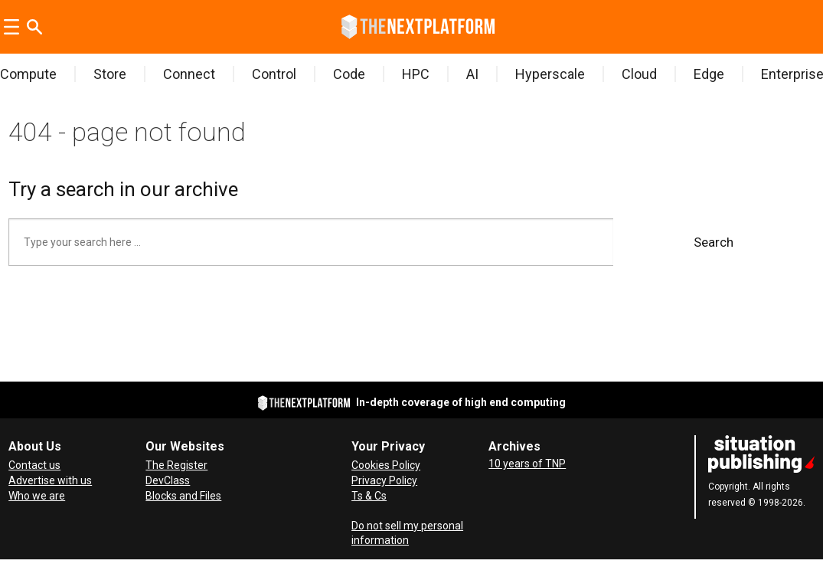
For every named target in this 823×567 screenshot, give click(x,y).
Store (109, 74)
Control (274, 74)
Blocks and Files (183, 496)
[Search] (34, 27)
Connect (189, 74)
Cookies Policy (385, 465)
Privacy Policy (384, 480)
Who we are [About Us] (36, 496)
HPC (415, 74)
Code (349, 74)
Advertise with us (50, 480)
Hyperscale (550, 74)
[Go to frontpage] (418, 27)
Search (713, 242)
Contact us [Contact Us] (34, 465)
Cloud (639, 74)
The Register (176, 465)
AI (472, 74)
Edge (709, 74)
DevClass (167, 480)
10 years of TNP (527, 463)
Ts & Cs (369, 496)
